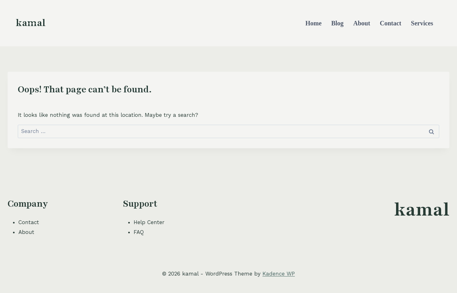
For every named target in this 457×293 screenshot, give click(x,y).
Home (313, 23)
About (361, 23)
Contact (390, 23)
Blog (337, 23)
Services (422, 23)
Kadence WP (278, 273)
